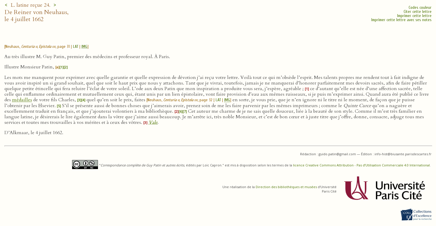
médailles (22, 100)
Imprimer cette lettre (414, 15)
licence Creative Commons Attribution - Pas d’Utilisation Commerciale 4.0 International (361, 165)
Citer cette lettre (418, 11)
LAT (75, 46)
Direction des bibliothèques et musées (286, 187)
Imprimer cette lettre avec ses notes (401, 19)
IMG (84, 46)
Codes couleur (420, 7)
